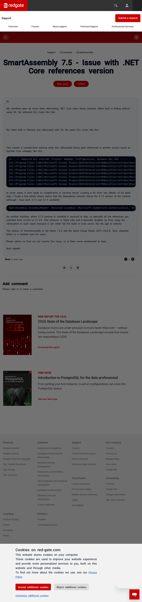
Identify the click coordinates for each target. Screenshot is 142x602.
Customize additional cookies (32, 595)
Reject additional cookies (71, 587)
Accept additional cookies (33, 587)
